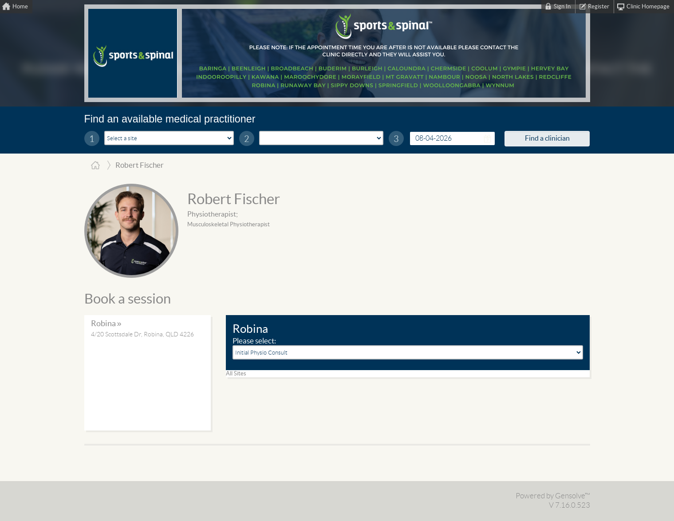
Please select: (254, 341)
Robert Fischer (233, 199)
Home (20, 7)
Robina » (106, 324)
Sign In (562, 7)
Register (598, 7)
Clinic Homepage (648, 7)
